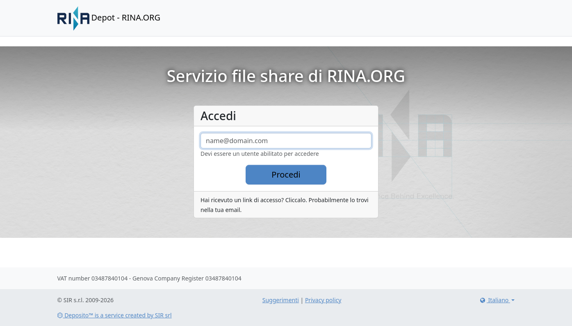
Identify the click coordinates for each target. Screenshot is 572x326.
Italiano (494, 300)
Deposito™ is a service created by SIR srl (114, 315)
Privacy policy (323, 300)
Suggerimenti (280, 300)
